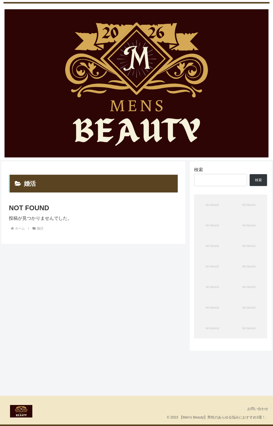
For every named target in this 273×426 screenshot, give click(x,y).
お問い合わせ (257, 409)
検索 (198, 169)
